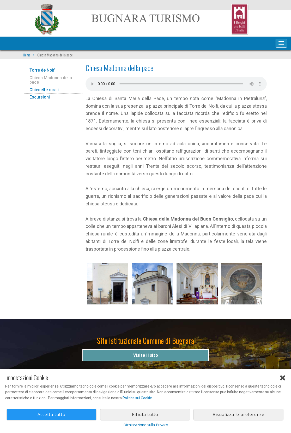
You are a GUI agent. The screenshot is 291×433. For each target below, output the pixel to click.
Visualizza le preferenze (238, 414)
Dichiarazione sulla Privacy (145, 424)
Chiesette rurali (44, 89)
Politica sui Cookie (137, 398)
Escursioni (39, 97)
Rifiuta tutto (145, 414)
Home (27, 54)
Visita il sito (145, 355)
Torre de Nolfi (42, 70)
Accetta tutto (51, 414)
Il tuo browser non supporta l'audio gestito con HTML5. (176, 84)
